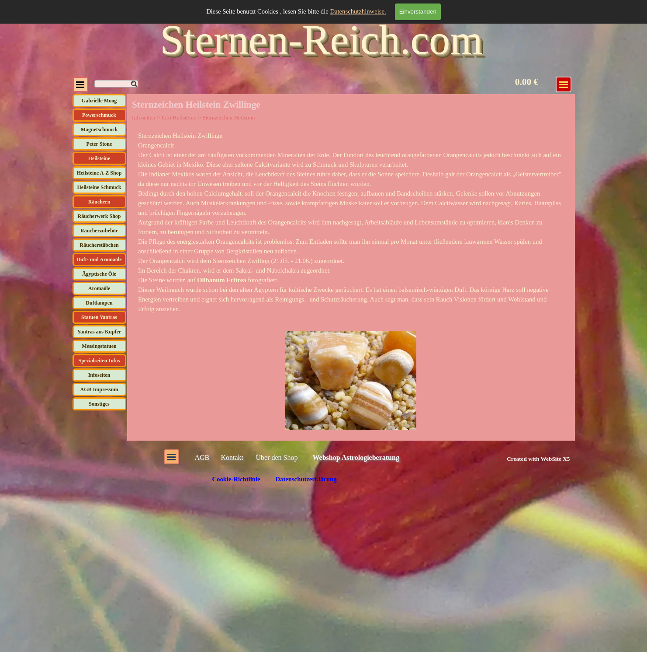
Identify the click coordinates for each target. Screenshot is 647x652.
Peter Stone (99, 144)
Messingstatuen (99, 346)
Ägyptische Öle (99, 274)
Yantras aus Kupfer (99, 332)
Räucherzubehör (99, 231)
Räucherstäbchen (99, 245)
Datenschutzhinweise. (358, 11)
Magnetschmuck (99, 129)
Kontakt (232, 457)
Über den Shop (277, 457)
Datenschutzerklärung (305, 479)
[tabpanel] (351, 222)
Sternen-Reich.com (321, 39)
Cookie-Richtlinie (236, 479)
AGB (202, 457)
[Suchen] (116, 84)
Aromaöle (99, 288)
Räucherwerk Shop (99, 216)
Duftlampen (99, 303)
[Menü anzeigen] (563, 84)
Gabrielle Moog (99, 101)
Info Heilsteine (178, 117)
